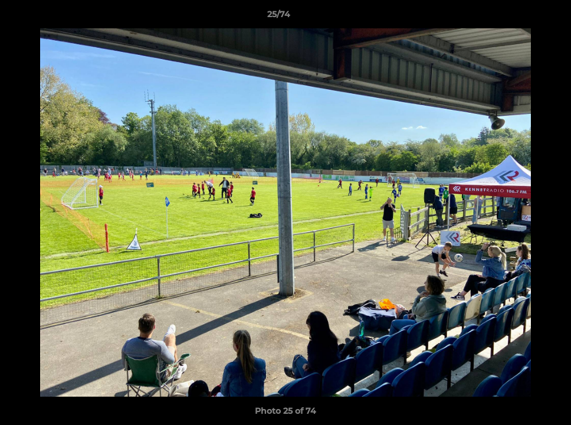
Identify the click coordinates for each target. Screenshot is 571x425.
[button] (521, 17)
